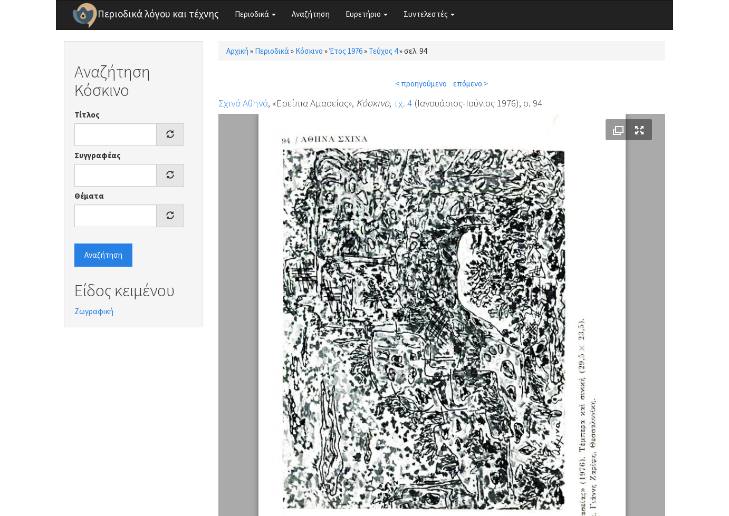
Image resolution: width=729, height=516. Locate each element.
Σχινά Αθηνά (243, 102)
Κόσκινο (309, 51)
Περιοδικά (255, 14)
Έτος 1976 (345, 51)
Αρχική (237, 51)
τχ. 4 (403, 102)
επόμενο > (470, 84)
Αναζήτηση (311, 14)
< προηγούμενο (421, 84)
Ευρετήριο (367, 14)
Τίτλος (87, 115)
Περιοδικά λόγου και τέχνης (158, 13)
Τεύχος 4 (383, 51)
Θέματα (89, 196)
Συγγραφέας (97, 155)
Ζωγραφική (93, 311)
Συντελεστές (429, 14)
